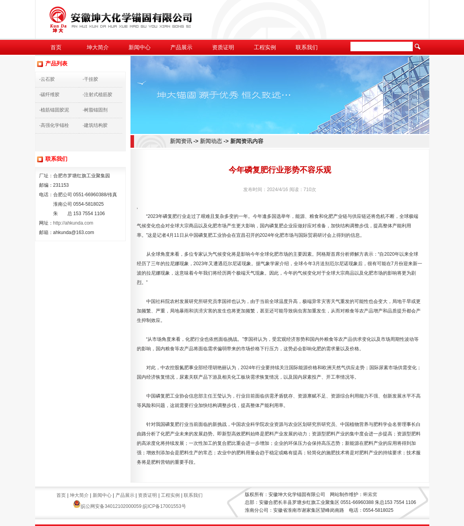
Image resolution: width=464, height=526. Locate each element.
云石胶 (48, 79)
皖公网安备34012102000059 (107, 506)
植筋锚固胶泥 (55, 110)
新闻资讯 (181, 141)
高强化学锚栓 (55, 125)
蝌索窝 (370, 494)
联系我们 (307, 47)
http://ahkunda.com (73, 223)
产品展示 (181, 47)
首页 (55, 47)
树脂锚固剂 (96, 110)
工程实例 (265, 47)
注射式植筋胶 (98, 94)
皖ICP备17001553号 (164, 506)
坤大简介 (98, 47)
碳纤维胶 (50, 94)
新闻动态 (211, 141)
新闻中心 (140, 47)
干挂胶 (91, 79)
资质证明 (223, 47)
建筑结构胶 (96, 125)
